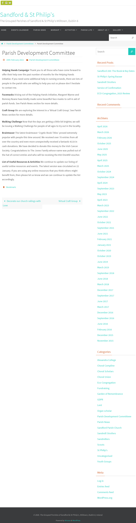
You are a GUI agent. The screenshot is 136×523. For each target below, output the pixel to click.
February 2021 (104, 239)
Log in (100, 480)
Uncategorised (104, 455)
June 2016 (102, 323)
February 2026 (104, 137)
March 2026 (103, 132)
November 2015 (105, 340)
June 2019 (102, 261)
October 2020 (104, 250)
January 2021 (104, 244)
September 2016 (105, 318)
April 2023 (102, 199)
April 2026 (102, 126)
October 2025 (104, 143)
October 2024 (104, 171)
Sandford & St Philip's (27, 15)
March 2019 (103, 267)
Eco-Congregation (106, 382)
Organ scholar (104, 410)
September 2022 (105, 211)
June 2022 (102, 216)
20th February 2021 (15, 59)
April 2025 (102, 160)
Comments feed (105, 492)
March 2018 (103, 284)
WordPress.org (104, 497)
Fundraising (103, 388)
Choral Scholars (105, 371)
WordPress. (76, 520)
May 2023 (102, 194)
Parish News (103, 422)
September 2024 (105, 177)
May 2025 (102, 154)
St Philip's (102, 450)
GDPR (100, 399)
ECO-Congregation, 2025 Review (113, 93)
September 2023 (105, 188)
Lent (99, 405)
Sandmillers (103, 439)
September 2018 (105, 273)
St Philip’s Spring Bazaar (109, 76)
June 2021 (102, 233)
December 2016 (105, 312)
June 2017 (102, 301)
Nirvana (67, 520)
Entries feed (103, 486)
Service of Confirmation (109, 87)
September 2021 (105, 227)
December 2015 (105, 335)
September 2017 (105, 295)
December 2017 (105, 290)
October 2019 (104, 256)
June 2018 (102, 278)
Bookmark (11, 187)
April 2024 (102, 182)
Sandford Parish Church (109, 427)
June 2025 (102, 149)
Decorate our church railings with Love (22, 203)
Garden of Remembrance (110, 393)
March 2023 (103, 205)
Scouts (100, 444)
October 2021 (104, 222)
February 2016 (104, 329)
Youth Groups (104, 461)
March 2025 (103, 165)
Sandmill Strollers (106, 82)
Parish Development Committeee (20, 43)
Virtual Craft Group (70, 201)
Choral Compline (106, 365)
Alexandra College (106, 360)
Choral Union (104, 376)
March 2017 (103, 306)
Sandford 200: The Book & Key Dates (116, 70)
